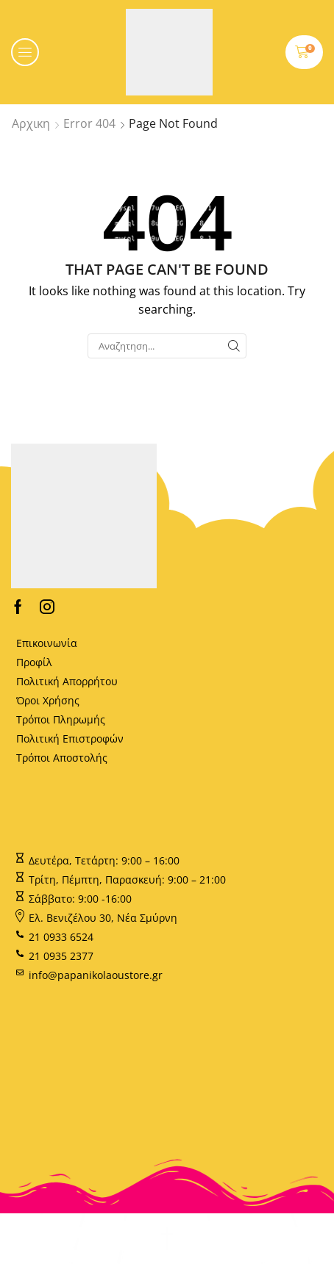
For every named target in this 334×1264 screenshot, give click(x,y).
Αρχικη (31, 123)
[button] (25, 52)
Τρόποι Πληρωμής (60, 719)
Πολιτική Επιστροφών (70, 738)
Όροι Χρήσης (47, 700)
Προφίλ (34, 662)
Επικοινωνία (46, 643)
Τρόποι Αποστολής (61, 758)
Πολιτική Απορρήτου (67, 681)
